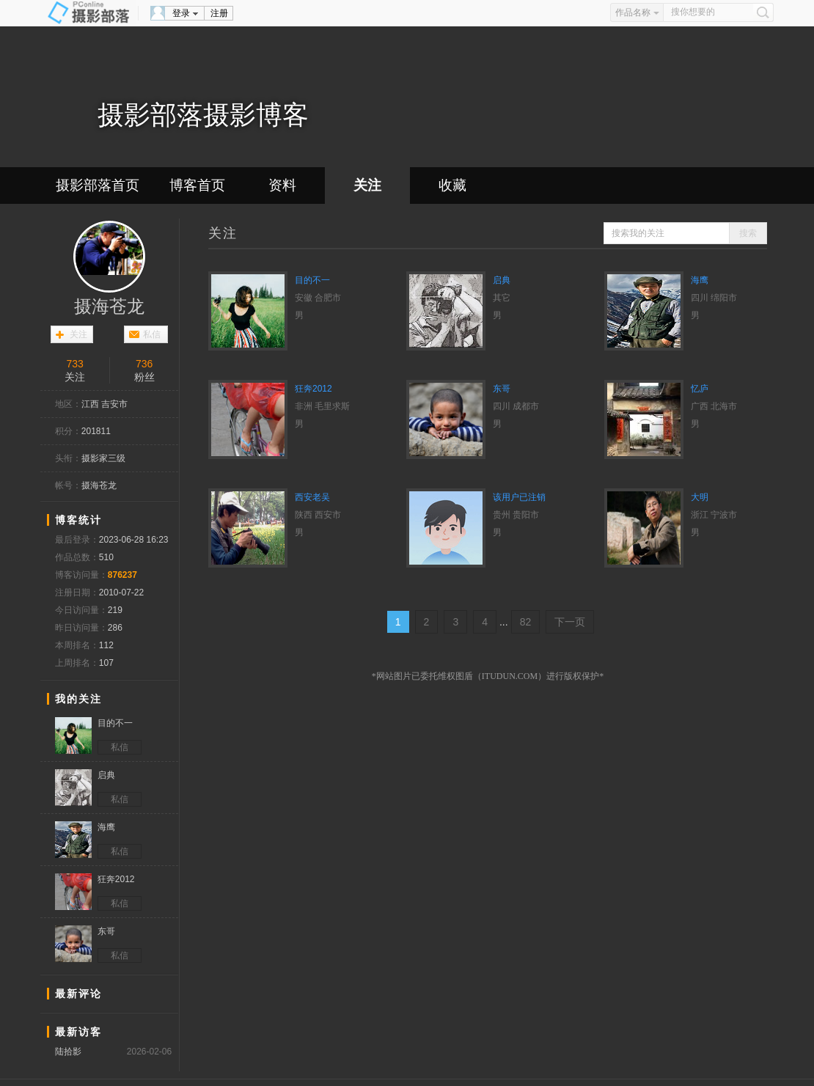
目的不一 (312, 280)
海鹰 (699, 280)
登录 (181, 13)
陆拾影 (68, 1051)
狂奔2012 (313, 389)
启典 (501, 280)
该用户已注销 (519, 497)
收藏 (452, 185)
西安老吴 (312, 497)
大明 (699, 497)
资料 (282, 185)
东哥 (501, 389)
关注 (367, 185)
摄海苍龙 (109, 306)
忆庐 (699, 389)
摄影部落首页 (97, 185)
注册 (219, 13)
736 (144, 364)
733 (74, 364)
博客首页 (197, 185)
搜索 (748, 233)
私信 (152, 334)
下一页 (569, 622)
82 (526, 622)
